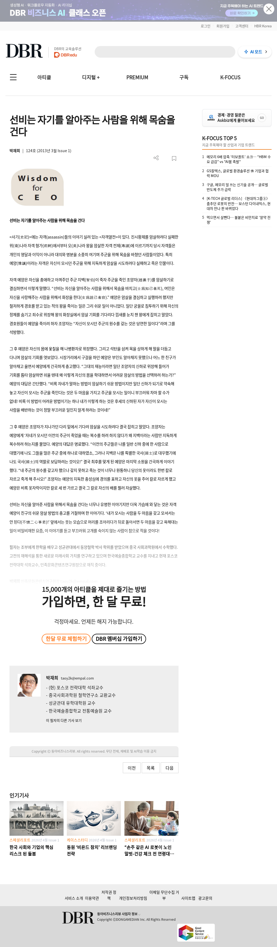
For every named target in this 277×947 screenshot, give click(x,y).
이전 (132, 768)
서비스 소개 (74, 898)
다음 (170, 768)
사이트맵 (188, 898)
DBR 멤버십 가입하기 (119, 638)
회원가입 (222, 25)
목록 (151, 768)
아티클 (44, 77)
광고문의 (205, 898)
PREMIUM (137, 77)
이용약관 (92, 898)
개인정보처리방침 (133, 898)
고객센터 (241, 25)
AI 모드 (256, 52)
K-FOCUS (230, 77)
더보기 (156, 158)
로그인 (205, 25)
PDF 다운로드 (165, 158)
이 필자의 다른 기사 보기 (64, 720)
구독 (184, 77)
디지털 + (91, 77)
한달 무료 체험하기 (66, 638)
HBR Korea (263, 25)
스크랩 (174, 158)
